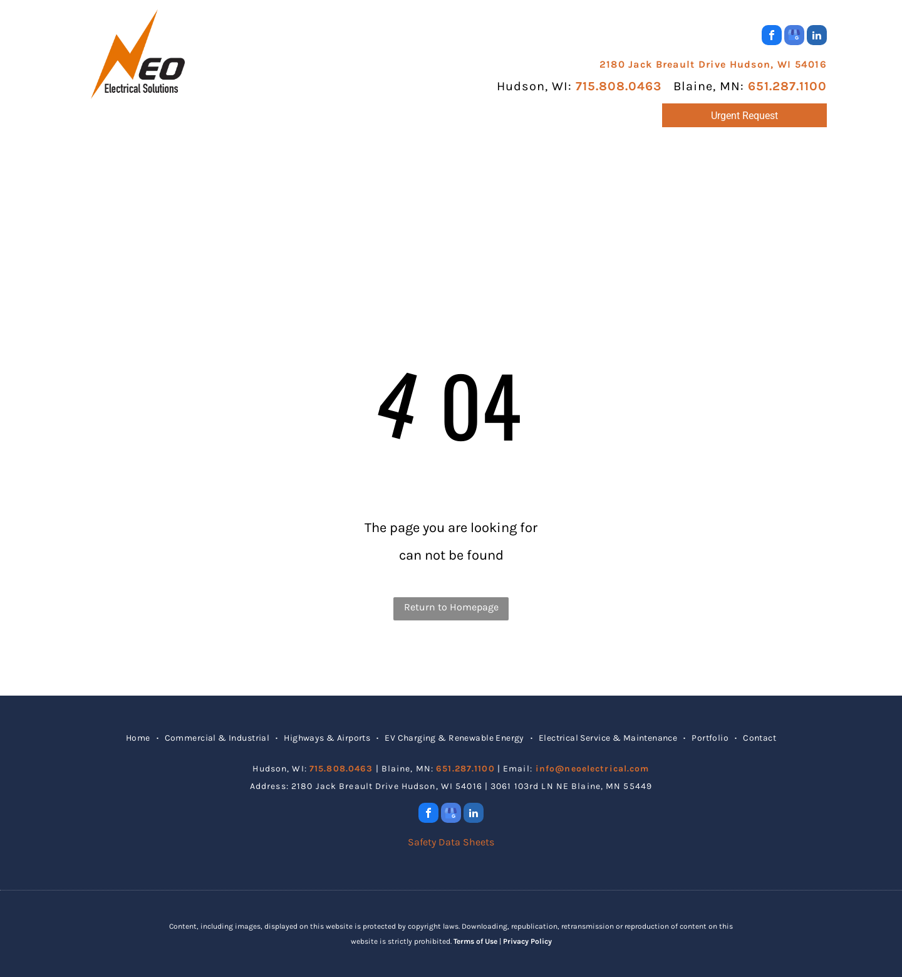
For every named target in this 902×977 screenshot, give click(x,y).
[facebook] (772, 36)
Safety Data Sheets (451, 842)
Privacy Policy (527, 941)
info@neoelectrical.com (593, 768)
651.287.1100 (787, 86)
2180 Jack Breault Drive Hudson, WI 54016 (713, 64)
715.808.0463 (618, 86)
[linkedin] (817, 36)
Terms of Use (475, 941)
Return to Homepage (451, 607)
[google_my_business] (794, 36)
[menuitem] (151, 163)
